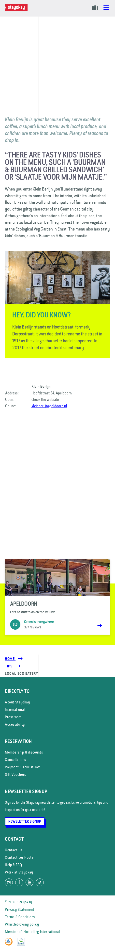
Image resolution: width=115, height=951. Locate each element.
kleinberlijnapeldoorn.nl (49, 405)
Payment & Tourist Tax (22, 767)
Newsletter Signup (24, 821)
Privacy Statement (19, 909)
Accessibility (15, 724)
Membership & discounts (24, 752)
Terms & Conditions (20, 916)
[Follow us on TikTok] (40, 882)
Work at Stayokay (19, 872)
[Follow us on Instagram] (9, 882)
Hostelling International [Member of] (42, 931)
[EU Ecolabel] (22, 944)
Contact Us (13, 850)
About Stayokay (17, 702)
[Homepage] (17, 10)
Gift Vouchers (15, 774)
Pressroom (13, 716)
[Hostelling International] (10, 944)
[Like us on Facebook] (19, 882)
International (15, 709)
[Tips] (9, 666)
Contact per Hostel (19, 857)
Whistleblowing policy (22, 924)
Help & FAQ (13, 864)
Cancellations (15, 759)
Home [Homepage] (10, 659)
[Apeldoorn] (57, 597)
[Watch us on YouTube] (29, 882)
